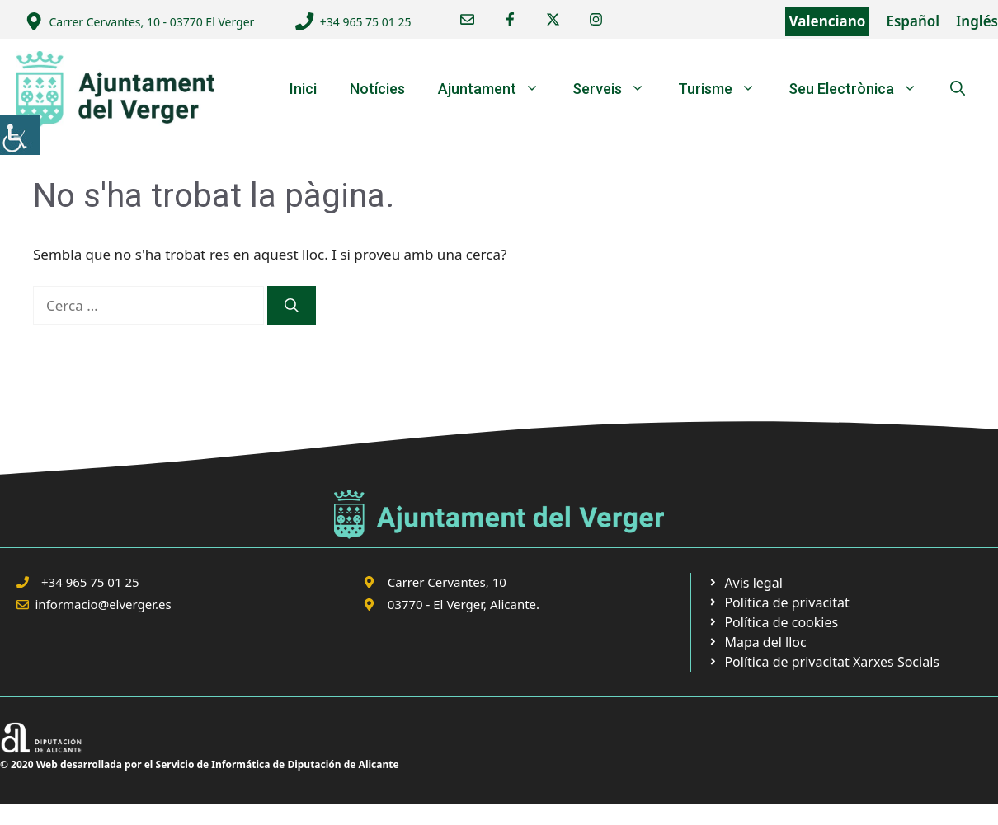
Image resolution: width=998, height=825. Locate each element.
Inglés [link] (977, 21)
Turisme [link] (725, 89)
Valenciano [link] (827, 21)
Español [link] (912, 21)
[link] (20, 135)
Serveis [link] (616, 89)
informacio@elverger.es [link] (103, 604)
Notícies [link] (377, 88)
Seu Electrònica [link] (861, 89)
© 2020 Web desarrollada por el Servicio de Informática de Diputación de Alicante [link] (199, 764)
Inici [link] (303, 88)
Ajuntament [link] (497, 89)
